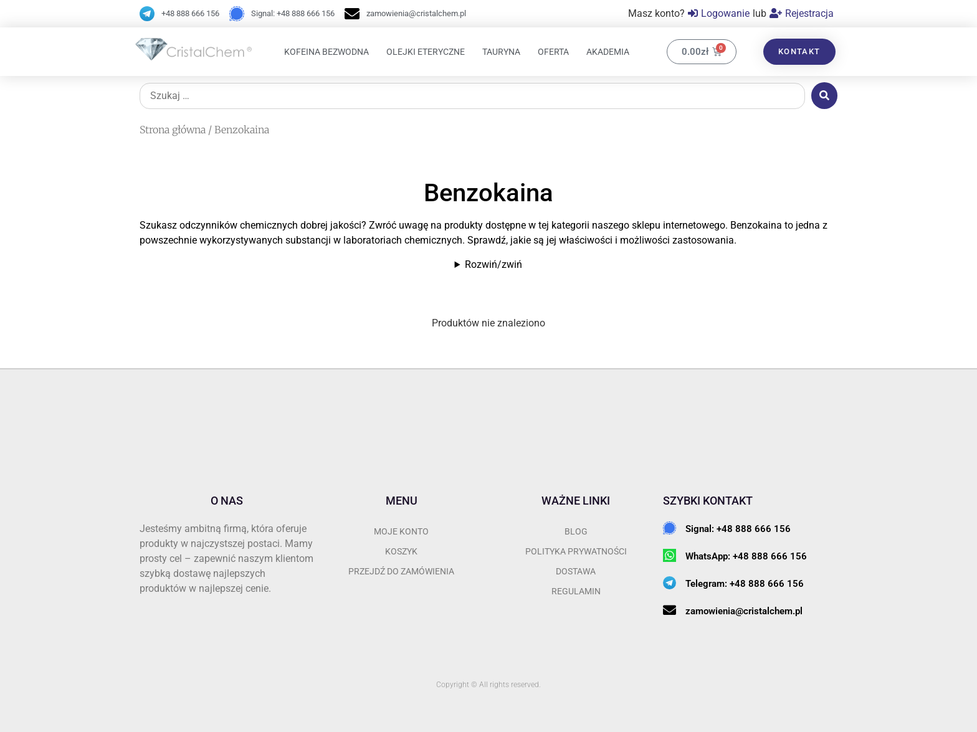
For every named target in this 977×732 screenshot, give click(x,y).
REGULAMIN (576, 591)
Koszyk (401, 551)
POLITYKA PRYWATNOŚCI (576, 551)
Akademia (607, 52)
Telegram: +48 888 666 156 (744, 583)
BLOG (576, 531)
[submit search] (824, 95)
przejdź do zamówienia (401, 571)
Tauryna (501, 52)
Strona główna (173, 129)
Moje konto (401, 531)
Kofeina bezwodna (326, 52)
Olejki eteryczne (425, 52)
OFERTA (553, 52)
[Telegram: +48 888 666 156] (669, 582)
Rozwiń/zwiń (493, 264)
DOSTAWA (576, 571)
